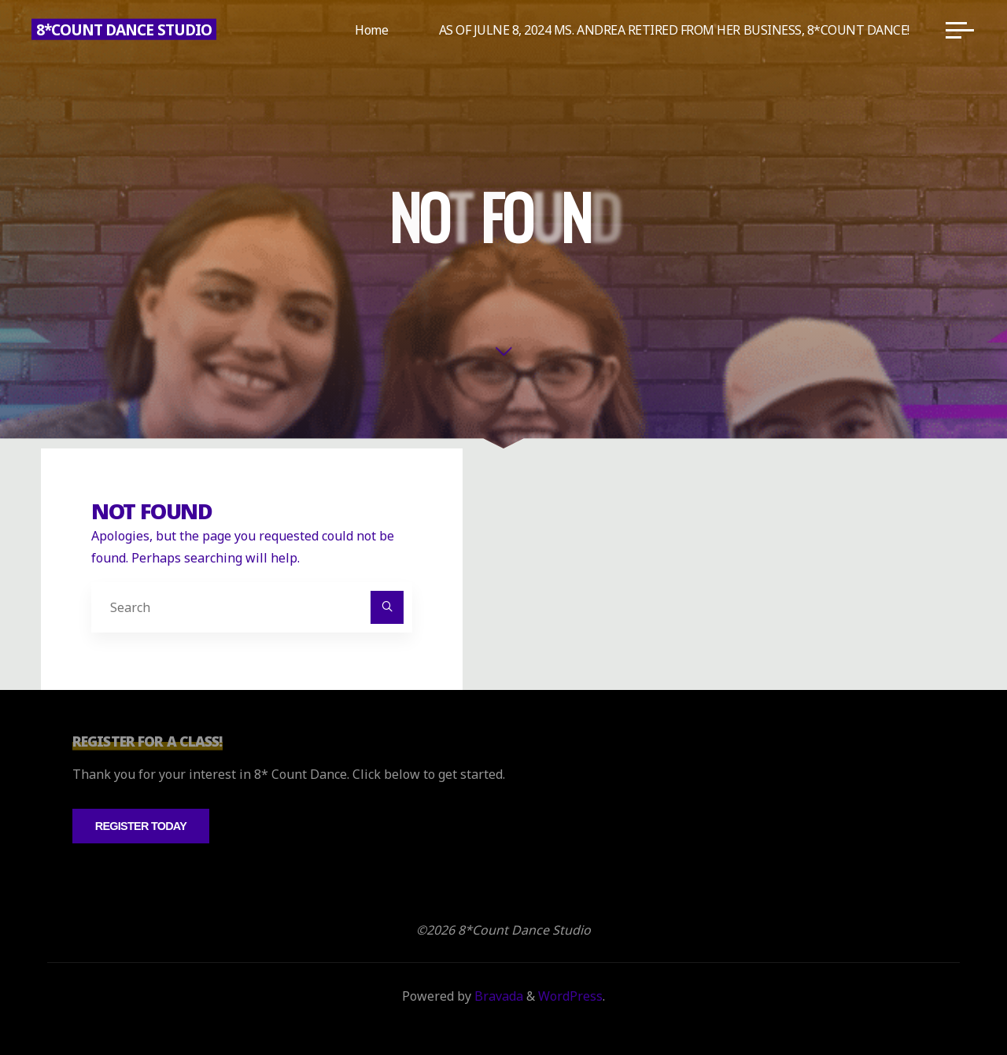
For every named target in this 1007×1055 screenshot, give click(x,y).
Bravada (497, 996)
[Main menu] (960, 30)
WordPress (570, 996)
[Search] (387, 607)
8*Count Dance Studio (124, 29)
